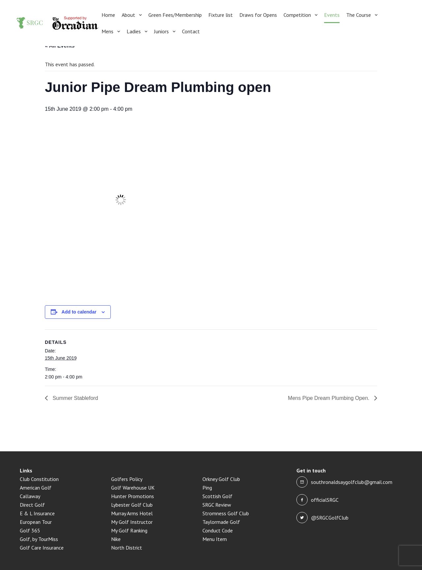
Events (332, 15)
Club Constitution (39, 479)
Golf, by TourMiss (39, 539)
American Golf (35, 487)
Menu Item (214, 539)
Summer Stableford (74, 398)
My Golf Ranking (129, 530)
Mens (107, 31)
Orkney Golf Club (221, 479)
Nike (116, 539)
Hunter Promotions (132, 496)
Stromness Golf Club (225, 513)
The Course (358, 15)
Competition (297, 15)
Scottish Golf (217, 496)
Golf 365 (30, 530)
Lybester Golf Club (132, 504)
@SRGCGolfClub (329, 517)
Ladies (134, 31)
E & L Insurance (37, 513)
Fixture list (220, 15)
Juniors (161, 31)
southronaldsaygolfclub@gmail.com (351, 482)
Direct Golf (32, 504)
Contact (191, 31)
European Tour (36, 522)
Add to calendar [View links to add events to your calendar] (79, 312)
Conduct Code (217, 530)
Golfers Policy (126, 479)
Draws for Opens (258, 15)
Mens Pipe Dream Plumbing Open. (329, 398)
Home (108, 15)
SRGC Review (216, 504)
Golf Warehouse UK (133, 487)
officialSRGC (325, 499)
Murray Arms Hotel (132, 513)
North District (126, 547)
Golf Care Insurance (42, 547)
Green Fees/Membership (175, 15)
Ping (207, 487)
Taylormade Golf (221, 522)
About (128, 15)
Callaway (30, 496)
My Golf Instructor (132, 522)
